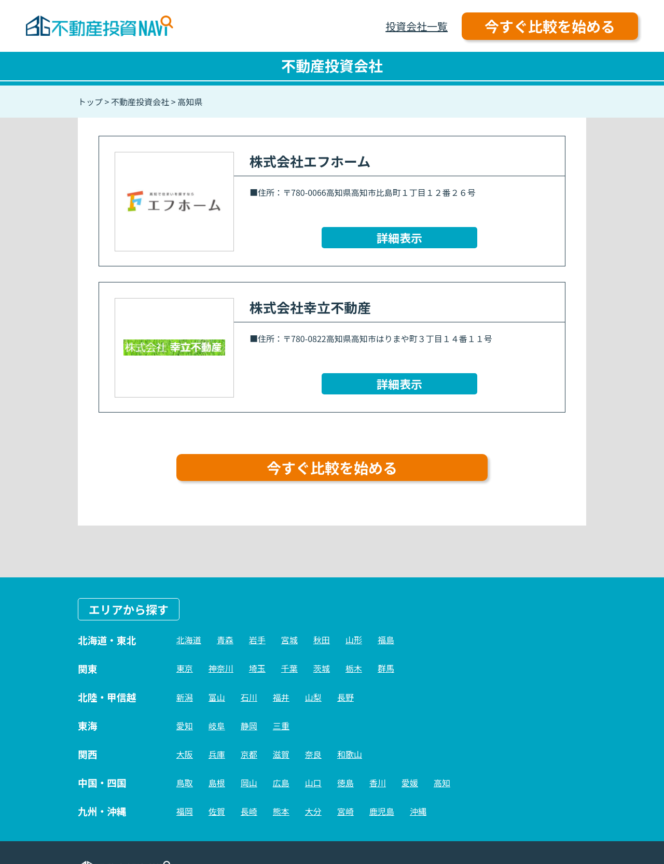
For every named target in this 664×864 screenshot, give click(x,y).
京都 (249, 754)
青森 (225, 639)
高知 (442, 782)
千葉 (289, 668)
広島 (281, 782)
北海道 (188, 639)
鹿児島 (381, 811)
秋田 (321, 639)
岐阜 (217, 725)
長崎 (249, 811)
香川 (377, 782)
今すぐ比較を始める (332, 467)
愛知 (184, 725)
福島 (386, 639)
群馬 (386, 668)
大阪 (184, 754)
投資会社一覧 (416, 26)
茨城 (321, 668)
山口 (313, 782)
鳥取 (184, 782)
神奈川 (221, 668)
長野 (345, 697)
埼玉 (257, 668)
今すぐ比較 (550, 26)
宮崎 (345, 811)
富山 (217, 697)
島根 (217, 782)
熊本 (281, 811)
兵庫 (217, 754)
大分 (313, 811)
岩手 (257, 639)
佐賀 (217, 811)
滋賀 (281, 754)
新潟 (184, 697)
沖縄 (418, 811)
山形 (353, 639)
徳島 (345, 782)
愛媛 (410, 782)
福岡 (184, 811)
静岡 (249, 725)
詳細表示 (399, 237)
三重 (281, 725)
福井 (281, 697)
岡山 (249, 782)
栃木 (353, 668)
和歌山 (349, 754)
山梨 (313, 697)
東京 (184, 668)
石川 (249, 697)
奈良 (313, 754)
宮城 (289, 639)
